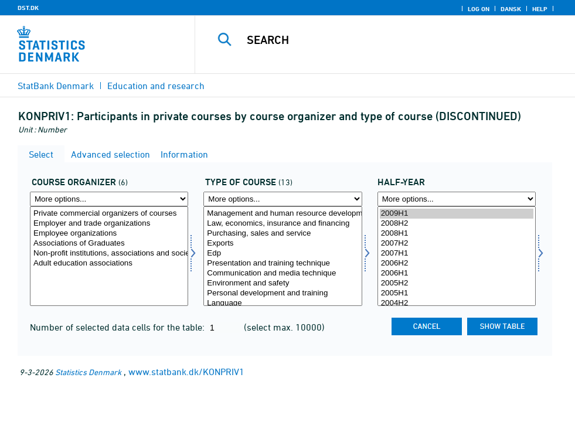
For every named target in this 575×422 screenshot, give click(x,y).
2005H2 (456, 283)
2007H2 (456, 244)
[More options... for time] (456, 199)
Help (539, 9)
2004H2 (456, 303)
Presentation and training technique (282, 263)
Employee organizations (109, 234)
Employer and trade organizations (109, 224)
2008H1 (456, 234)
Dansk (511, 9)
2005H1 (456, 293)
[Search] (392, 40)
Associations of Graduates (109, 244)
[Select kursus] (282, 256)
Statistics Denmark (88, 372)
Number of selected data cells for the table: (118, 327)
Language (282, 303)
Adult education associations (109, 263)
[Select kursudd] (109, 256)
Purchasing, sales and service (282, 234)
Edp (282, 253)
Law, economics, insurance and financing (282, 224)
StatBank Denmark (56, 85)
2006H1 (456, 273)
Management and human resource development (282, 214)
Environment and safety (282, 283)
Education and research (156, 85)
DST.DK (28, 8)
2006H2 (456, 263)
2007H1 (456, 253)
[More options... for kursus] (282, 199)
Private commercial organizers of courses (109, 214)
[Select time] (456, 256)
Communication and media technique (282, 273)
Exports (282, 244)
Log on (478, 9)
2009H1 (456, 214)
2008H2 (456, 224)
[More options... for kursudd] (109, 199)
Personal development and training (282, 293)
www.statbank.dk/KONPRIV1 (186, 371)
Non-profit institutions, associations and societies (109, 253)
